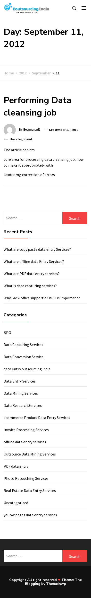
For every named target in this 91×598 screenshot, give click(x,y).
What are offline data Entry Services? (34, 261)
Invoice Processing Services (26, 429)
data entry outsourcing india (27, 368)
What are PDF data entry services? (32, 273)
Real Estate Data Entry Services (30, 490)
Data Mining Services (21, 393)
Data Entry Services (20, 381)
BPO (7, 332)
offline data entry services (25, 441)
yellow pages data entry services (30, 514)
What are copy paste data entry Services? (37, 249)
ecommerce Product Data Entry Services (37, 417)
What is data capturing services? (30, 285)
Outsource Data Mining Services (30, 454)
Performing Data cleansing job (37, 106)
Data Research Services (23, 405)
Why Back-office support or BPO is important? (42, 297)
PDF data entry (16, 466)
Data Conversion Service (23, 356)
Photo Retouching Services (26, 478)
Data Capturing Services (23, 344)
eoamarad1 (32, 129)
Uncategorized (16, 502)
